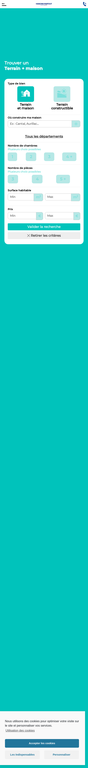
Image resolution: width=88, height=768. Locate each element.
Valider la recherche (44, 227)
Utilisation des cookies (20, 730)
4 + (71, 156)
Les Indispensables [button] (22, 754)
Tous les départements (44, 136)
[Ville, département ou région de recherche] (40, 123)
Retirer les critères (44, 236)
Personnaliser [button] (61, 754)
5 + (65, 178)
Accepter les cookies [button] (42, 743)
